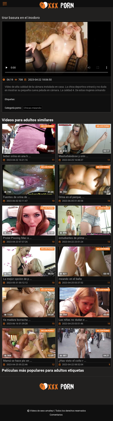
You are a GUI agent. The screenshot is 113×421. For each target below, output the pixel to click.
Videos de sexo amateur (42, 410)
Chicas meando (32, 107)
